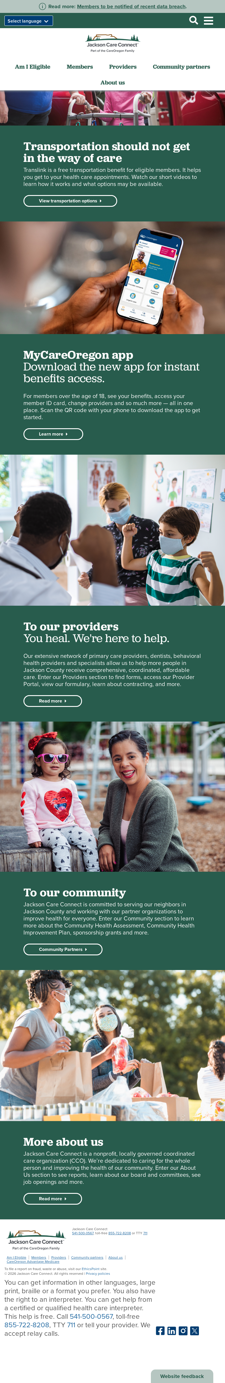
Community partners (181, 67)
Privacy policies (98, 1274)
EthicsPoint (91, 1269)
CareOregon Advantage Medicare (33, 1262)
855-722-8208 (119, 1233)
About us (112, 82)
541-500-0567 (82, 1233)
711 (145, 1233)
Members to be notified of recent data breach (131, 6)
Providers (123, 67)
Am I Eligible (32, 67)
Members (80, 67)
